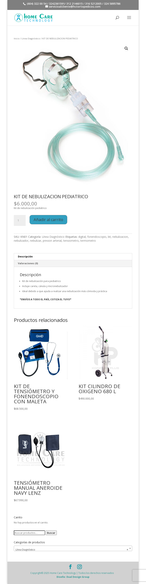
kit (109, 237)
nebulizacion (120, 237)
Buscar (51, 533)
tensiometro (71, 240)
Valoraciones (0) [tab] (28, 263)
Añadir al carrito (48, 219)
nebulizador (21, 240)
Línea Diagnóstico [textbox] (72, 549)
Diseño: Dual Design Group (73, 577)
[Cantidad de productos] (19, 220)
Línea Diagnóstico (31, 38)
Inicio (17, 38)
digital (82, 237)
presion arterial (52, 240)
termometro (88, 240)
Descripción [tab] (25, 256)
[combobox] (73, 548)
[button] (126, 48)
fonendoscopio (96, 237)
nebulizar (35, 240)
